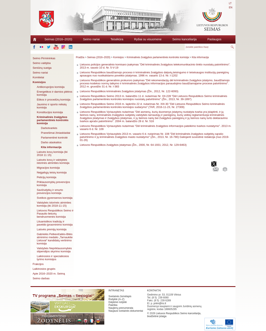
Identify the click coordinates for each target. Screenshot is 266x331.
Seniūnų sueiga (42, 67)
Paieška (112, 305)
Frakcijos (38, 264)
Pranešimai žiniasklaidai (55, 132)
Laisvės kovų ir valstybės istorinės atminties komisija (53, 161)
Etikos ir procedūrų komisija (53, 99)
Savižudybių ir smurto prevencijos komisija (50, 191)
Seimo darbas (41, 278)
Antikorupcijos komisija (50, 86)
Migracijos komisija (48, 167)
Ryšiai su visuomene (147, 39)
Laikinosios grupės (44, 268)
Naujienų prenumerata (120, 307)
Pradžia (80, 57)
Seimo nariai (91, 39)
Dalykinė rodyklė (117, 302)
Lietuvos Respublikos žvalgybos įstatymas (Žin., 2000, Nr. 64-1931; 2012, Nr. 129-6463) (133, 144)
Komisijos (39, 82)
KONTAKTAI (154, 290)
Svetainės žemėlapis (119, 296)
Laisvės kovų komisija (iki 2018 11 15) (52, 153)
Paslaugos (214, 39)
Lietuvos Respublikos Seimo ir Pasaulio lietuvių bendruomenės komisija (55, 213)
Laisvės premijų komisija (51, 229)
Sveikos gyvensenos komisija (55, 197)
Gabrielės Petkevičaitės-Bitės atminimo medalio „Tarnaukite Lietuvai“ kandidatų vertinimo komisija (55, 239)
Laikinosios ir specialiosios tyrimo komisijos (53, 258)
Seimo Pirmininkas (44, 58)
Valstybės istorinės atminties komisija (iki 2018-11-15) (54, 204)
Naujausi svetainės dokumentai (125, 310)
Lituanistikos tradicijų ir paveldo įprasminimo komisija (55, 223)
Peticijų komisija (46, 177)
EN (230, 7)
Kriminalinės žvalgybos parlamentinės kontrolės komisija (52, 120)
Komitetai (38, 77)
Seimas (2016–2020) (58, 39)
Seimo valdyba (42, 63)
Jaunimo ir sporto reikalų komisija (52, 106)
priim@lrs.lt (160, 303)
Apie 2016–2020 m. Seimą (49, 273)
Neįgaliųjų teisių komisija (52, 172)
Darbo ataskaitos (51, 142)
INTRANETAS (116, 290)
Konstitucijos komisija (50, 112)
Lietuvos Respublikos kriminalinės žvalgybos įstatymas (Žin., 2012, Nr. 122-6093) (129, 91)
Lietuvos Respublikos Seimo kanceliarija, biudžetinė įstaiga (174, 315)
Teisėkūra (117, 39)
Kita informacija (51, 147)
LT (230, 3)
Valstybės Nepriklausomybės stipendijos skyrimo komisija (54, 250)
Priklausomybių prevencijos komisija (53, 183)
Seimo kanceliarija (184, 39)
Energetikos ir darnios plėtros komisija (54, 93)
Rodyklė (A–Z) (116, 299)
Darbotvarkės (49, 128)
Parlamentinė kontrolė (54, 137)
